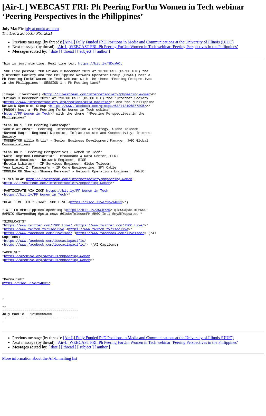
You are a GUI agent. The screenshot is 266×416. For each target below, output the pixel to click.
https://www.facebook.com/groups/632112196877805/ (98, 115)
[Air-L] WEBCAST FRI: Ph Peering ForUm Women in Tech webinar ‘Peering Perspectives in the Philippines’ (147, 46)
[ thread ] (68, 51)
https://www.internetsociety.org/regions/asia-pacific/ (57, 110)
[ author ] (102, 51)
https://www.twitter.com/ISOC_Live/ (38, 258)
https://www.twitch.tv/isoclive (34, 263)
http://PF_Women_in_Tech (27, 124)
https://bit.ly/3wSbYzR (88, 239)
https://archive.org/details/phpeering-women (47, 295)
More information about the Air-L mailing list (39, 411)
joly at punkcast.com (42, 28)
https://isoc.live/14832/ (26, 327)
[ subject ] (85, 51)
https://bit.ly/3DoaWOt (100, 64)
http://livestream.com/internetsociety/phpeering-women (97, 101)
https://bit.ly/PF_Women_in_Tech (77, 216)
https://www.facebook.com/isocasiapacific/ (45, 276)
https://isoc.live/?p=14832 (96, 230)
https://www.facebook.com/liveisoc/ (38, 267)
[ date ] (54, 51)
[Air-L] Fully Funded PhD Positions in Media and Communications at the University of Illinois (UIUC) (148, 42)
